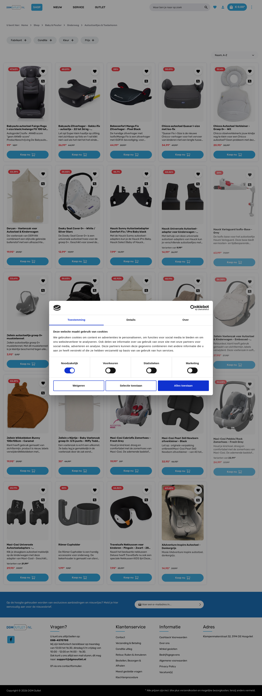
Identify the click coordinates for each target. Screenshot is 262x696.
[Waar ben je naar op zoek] (174, 7)
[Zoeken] (202, 7)
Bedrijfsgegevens (169, 654)
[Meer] (251, 7)
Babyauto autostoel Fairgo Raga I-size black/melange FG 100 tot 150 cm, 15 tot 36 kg (27, 128)
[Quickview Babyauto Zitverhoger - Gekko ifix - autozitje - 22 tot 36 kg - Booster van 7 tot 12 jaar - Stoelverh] (95, 81)
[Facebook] (11, 639)
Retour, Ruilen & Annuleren (131, 654)
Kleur (68, 40)
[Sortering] (234, 55)
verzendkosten (188, 690)
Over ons (164, 643)
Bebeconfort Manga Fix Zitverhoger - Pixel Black (125, 128)
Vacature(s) (166, 672)
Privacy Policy (167, 666)
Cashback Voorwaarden (173, 637)
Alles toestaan (183, 385)
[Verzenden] (200, 604)
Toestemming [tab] (76, 319)
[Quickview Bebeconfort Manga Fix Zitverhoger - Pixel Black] (146, 81)
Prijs (90, 40)
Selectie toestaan (131, 385)
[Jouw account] (220, 7)
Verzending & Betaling (128, 643)
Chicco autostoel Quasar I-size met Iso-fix (181, 128)
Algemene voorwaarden (173, 660)
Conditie (45, 40)
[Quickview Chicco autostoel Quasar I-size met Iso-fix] (198, 81)
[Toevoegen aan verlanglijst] (43, 71)
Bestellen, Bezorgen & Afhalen (128, 663)
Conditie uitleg (124, 649)
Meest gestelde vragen (129, 671)
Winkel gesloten (168, 649)
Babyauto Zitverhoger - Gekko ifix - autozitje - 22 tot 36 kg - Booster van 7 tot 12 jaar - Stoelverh (79, 128)
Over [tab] (185, 319)
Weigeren (79, 385)
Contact (120, 637)
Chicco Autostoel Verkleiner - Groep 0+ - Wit (231, 128)
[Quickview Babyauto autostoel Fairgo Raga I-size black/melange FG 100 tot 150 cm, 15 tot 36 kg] (43, 81)
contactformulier (72, 666)
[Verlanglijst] (211, 7)
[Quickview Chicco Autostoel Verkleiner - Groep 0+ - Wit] (250, 81)
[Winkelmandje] (236, 7)
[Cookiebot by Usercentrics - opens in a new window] (193, 308)
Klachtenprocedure (127, 677)
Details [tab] (131, 319)
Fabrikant (19, 40)
